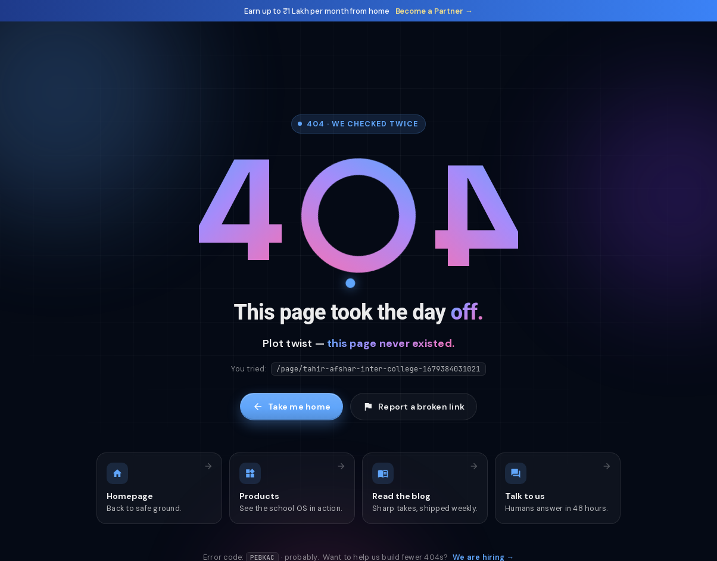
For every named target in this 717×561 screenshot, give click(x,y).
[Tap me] (358, 217)
